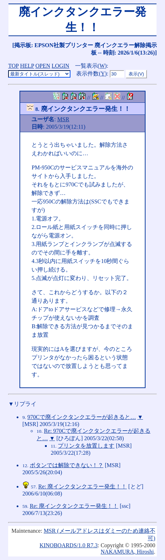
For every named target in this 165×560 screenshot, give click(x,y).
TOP (13, 66)
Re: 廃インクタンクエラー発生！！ (82, 486)
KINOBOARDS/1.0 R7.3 (69, 545)
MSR (63, 119)
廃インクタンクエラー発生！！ (78, 108)
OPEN (42, 66)
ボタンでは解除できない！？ (66, 465)
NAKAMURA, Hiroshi (127, 552)
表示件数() (91, 74)
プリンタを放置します (86, 446)
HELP (27, 66)
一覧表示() (91, 66)
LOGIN (60, 66)
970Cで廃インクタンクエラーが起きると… (81, 417)
